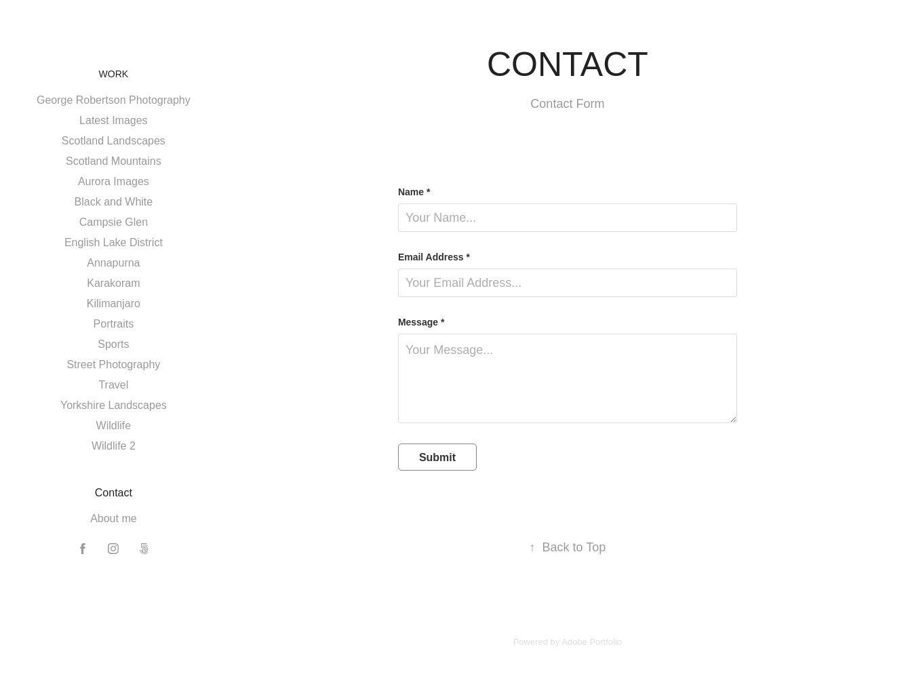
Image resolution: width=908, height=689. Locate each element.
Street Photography (113, 364)
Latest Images (113, 120)
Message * (421, 322)
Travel (113, 385)
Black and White (114, 202)
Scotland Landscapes (113, 140)
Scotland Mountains (113, 161)
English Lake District (113, 242)
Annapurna (113, 263)
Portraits (114, 324)
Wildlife (114, 425)
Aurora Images (113, 181)
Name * (414, 192)
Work (114, 73)
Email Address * (434, 257)
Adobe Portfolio (591, 642)
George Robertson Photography (114, 100)
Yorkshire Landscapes (113, 405)
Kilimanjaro (113, 303)
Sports (113, 344)
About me (113, 518)
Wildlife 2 (114, 446)
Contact (113, 492)
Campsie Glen (113, 222)
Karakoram (113, 283)
